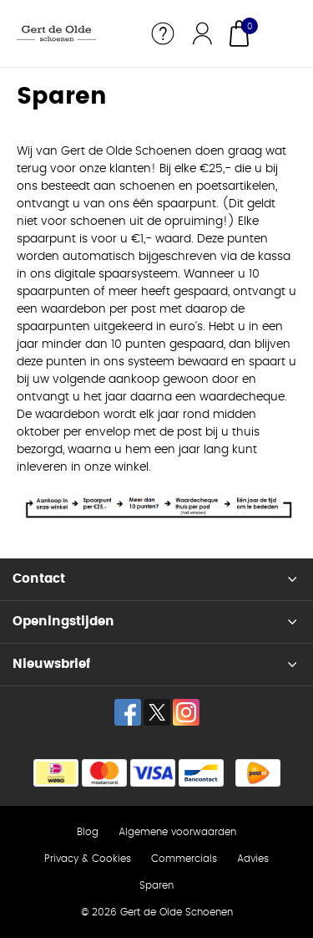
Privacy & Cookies (87, 859)
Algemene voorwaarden (177, 832)
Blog (87, 832)
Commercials (184, 859)
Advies (253, 859)
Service (162, 33)
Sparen (156, 885)
